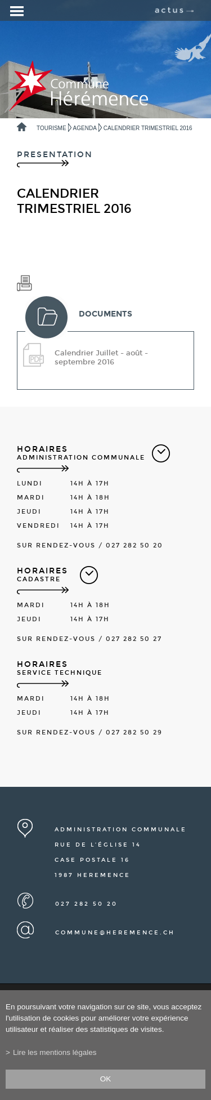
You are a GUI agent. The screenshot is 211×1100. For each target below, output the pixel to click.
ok (105, 1079)
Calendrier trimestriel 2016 (148, 128)
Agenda (85, 128)
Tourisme (51, 128)
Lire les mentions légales (55, 1052)
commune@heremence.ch (115, 932)
